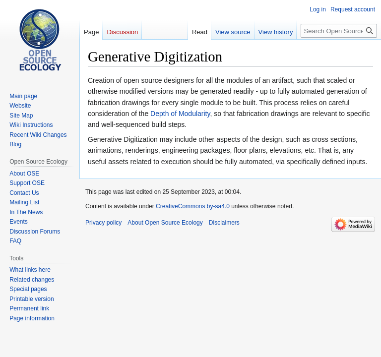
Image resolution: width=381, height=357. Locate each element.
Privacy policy (103, 222)
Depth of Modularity (180, 114)
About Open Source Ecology (164, 222)
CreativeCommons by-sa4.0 (193, 206)
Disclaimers (224, 222)
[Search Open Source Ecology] (339, 31)
